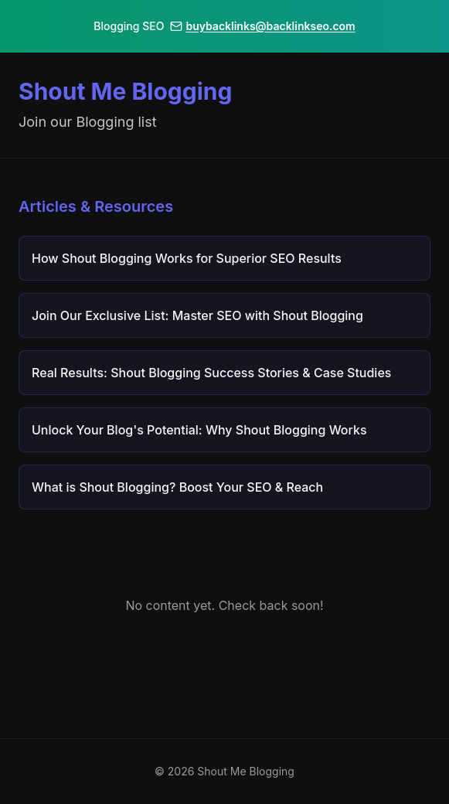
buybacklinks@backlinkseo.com (262, 25)
